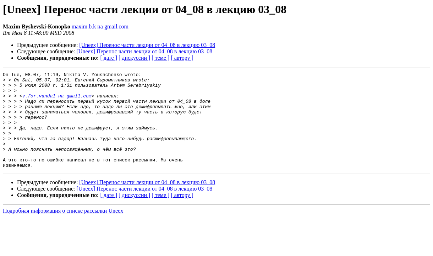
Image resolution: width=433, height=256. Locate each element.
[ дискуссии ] (134, 58)
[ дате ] (108, 58)
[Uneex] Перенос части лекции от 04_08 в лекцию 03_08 (147, 45)
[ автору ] (182, 58)
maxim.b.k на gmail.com (100, 26)
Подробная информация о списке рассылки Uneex (63, 230)
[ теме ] (160, 58)
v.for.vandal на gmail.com (57, 101)
